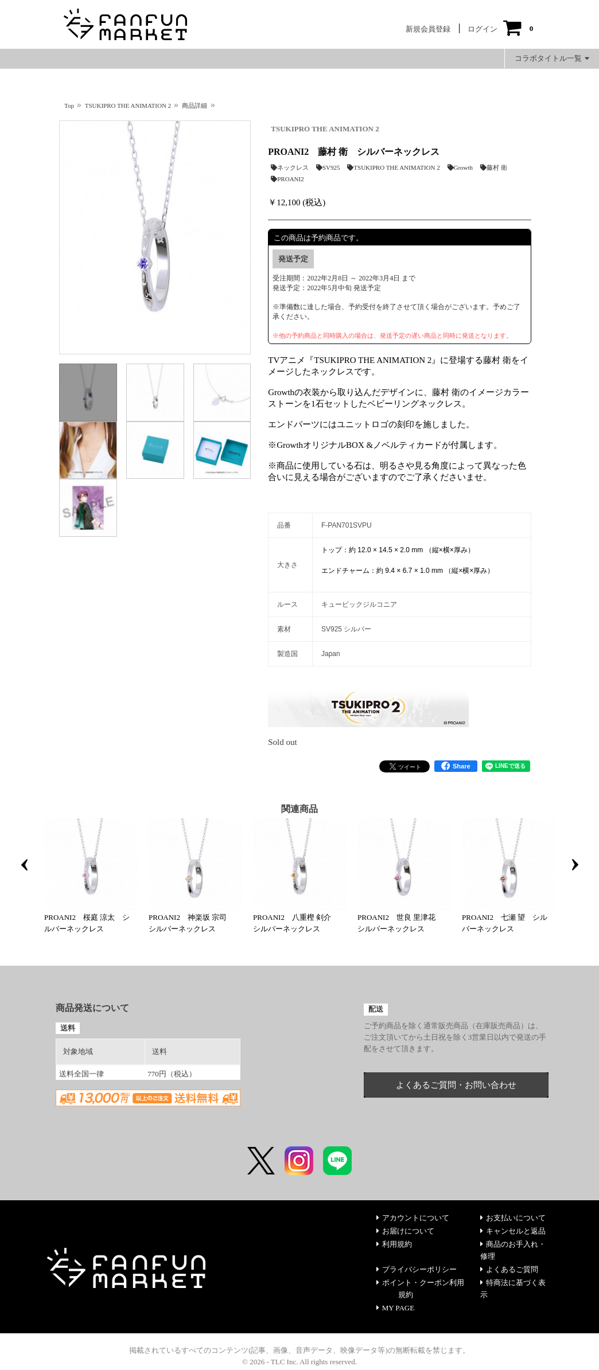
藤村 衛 (493, 167)
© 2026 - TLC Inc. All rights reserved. (299, 1361)
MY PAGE (395, 1307)
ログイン (482, 29)
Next (575, 864)
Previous (24, 864)
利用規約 (394, 1244)
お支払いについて (513, 1217)
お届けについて (405, 1231)
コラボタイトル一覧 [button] (552, 58)
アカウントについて (412, 1217)
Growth (460, 167)
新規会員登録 (428, 29)
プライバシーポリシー (416, 1269)
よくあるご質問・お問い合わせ (456, 1085)
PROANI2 (287, 178)
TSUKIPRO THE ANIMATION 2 (325, 128)
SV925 (328, 167)
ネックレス (290, 167)
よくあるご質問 (509, 1269)
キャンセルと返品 (513, 1231)
